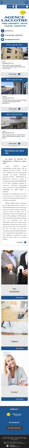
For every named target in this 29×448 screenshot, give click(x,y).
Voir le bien (14, 74)
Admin (25, 438)
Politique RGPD (14, 439)
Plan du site (4, 438)
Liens (22, 438)
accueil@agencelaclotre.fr (12, 39)
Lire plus (21, 242)
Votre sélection (21, 6)
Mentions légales (10, 438)
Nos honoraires (17, 438)
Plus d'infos (21, 298)
